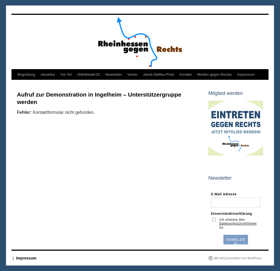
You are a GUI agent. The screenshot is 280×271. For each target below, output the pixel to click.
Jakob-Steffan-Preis (158, 74)
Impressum (246, 74)
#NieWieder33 (88, 74)
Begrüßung (26, 74)
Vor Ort (66, 74)
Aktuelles (47, 74)
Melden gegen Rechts (214, 74)
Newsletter (113, 74)
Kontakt (186, 74)
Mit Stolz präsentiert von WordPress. (238, 258)
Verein (132, 74)
